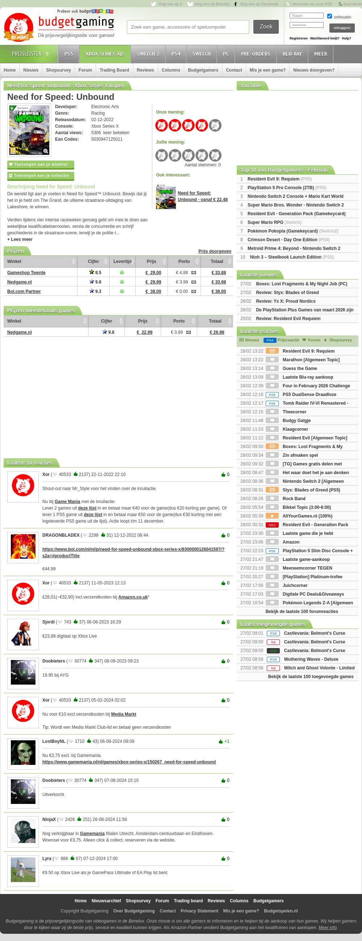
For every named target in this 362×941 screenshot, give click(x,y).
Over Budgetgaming (134, 911)
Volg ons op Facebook (259, 4)
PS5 (69, 53)
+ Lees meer (20, 239)
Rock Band (286, 498)
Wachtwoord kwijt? (325, 38)
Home (10, 70)
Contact (234, 70)
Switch (203, 53)
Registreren (299, 38)
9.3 (95, 291)
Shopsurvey (58, 70)
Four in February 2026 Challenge (308, 385)
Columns (171, 70)
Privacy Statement (199, 911)
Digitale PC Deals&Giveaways (305, 594)
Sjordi (48, 622)
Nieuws (30, 70)
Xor (46, 474)
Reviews (145, 70)
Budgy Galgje (288, 420)
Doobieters (53, 661)
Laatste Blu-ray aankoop (299, 377)
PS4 (177, 53)
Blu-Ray (293, 53)
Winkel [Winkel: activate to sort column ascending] (14, 261)
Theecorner (286, 411)
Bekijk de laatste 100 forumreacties (302, 611)
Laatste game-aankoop (298, 559)
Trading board (188, 900)
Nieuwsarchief (106, 900)
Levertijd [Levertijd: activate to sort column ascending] (122, 261)
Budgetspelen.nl (281, 911)
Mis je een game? (268, 70)
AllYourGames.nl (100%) (299, 516)
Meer (321, 53)
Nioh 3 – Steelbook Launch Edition (292, 257)
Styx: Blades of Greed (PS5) (303, 490)
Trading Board (114, 70)
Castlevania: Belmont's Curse (314, 633)
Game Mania (67, 501)
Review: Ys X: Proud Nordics (286, 301)
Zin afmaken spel (292, 455)
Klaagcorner (287, 429)
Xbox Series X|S (106, 53)
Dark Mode (353, 4)
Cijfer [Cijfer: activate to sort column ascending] (93, 261)
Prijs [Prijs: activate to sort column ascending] (151, 261)
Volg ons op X (170, 4)
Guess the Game (291, 368)
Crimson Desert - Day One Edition (289, 239)
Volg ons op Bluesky (212, 4)
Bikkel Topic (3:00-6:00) (298, 507)
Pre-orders (257, 53)
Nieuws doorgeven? (313, 70)
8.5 (95, 272)
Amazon (283, 542)
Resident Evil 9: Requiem (280, 179)
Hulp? (346, 38)
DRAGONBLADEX (61, 535)
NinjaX (49, 819)
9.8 (95, 282)
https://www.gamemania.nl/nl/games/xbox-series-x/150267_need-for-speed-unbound (129, 762)
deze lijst (87, 508)
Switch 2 (149, 53)
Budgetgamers (203, 70)
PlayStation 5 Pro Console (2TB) (287, 187)
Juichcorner (287, 585)
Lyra (46, 858)
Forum (85, 70)
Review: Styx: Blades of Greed (287, 292)
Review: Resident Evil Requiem (288, 318)
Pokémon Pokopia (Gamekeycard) (293, 231)
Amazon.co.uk (133, 597)
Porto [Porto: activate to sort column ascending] (184, 261)
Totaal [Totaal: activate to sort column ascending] (217, 261)
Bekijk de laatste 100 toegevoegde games (311, 676)
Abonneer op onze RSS (312, 4)
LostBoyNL (54, 741)
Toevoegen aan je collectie (39, 176)
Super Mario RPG (275, 222)
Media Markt (123, 714)
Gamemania (92, 833)
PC (227, 53)
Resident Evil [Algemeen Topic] (307, 437)
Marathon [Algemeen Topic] (303, 359)
